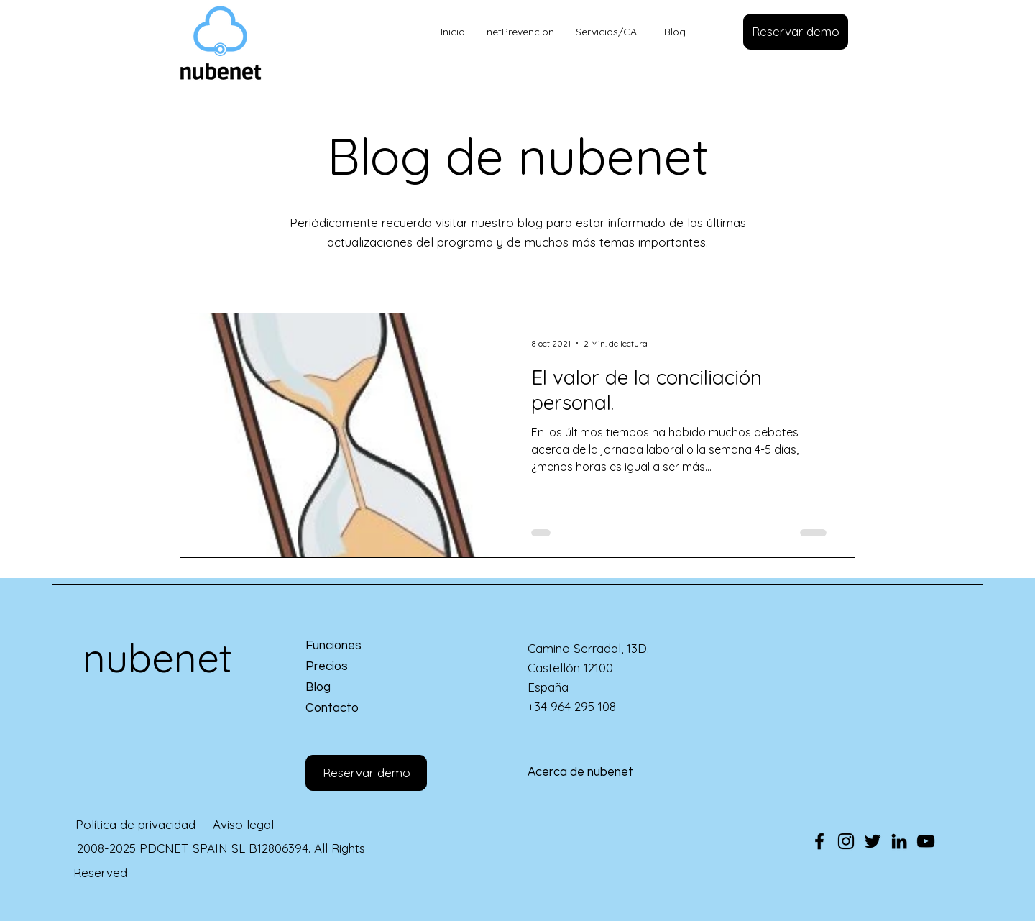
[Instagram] (846, 841)
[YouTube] (926, 841)
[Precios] (356, 667)
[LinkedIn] (899, 841)
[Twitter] (872, 841)
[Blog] (356, 688)
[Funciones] (356, 646)
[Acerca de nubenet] (580, 773)
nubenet (157, 657)
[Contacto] (356, 709)
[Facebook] (819, 841)
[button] (795, 32)
